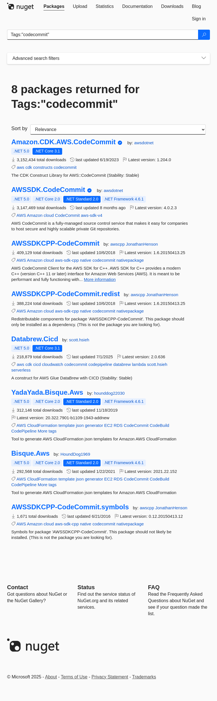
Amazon (34, 215)
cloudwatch (52, 364)
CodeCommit (67, 215)
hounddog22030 (109, 393)
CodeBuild (159, 425)
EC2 (108, 425)
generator (94, 425)
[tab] (54, 6)
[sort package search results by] (118, 130)
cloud (49, 215)
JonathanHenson (142, 244)
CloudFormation (42, 425)
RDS (118, 425)
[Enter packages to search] (102, 35)
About (51, 676)
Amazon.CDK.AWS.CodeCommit (63, 142)
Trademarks (144, 676)
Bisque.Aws (30, 453)
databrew (122, 364)
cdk (28, 167)
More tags (47, 431)
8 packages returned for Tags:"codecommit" (75, 96)
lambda (139, 364)
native (85, 260)
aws (20, 167)
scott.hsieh (79, 339)
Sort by (19, 128)
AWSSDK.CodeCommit (48, 190)
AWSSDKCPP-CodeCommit (55, 243)
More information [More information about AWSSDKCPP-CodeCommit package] (100, 279)
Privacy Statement (110, 676)
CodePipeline (23, 431)
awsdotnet (143, 142)
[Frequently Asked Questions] (154, 587)
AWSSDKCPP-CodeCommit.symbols (70, 507)
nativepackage (130, 260)
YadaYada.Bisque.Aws (47, 392)
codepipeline (100, 364)
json (80, 425)
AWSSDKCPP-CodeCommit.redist (65, 294)
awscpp (118, 244)
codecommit (65, 167)
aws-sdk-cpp (67, 260)
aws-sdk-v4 (91, 215)
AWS (21, 215)
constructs (43, 167)
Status (86, 587)
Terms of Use (74, 676)
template (66, 425)
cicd (37, 364)
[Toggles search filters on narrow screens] (204, 58)
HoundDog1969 (75, 454)
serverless (21, 370)
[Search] (204, 35)
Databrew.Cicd (34, 339)
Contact (17, 587)
